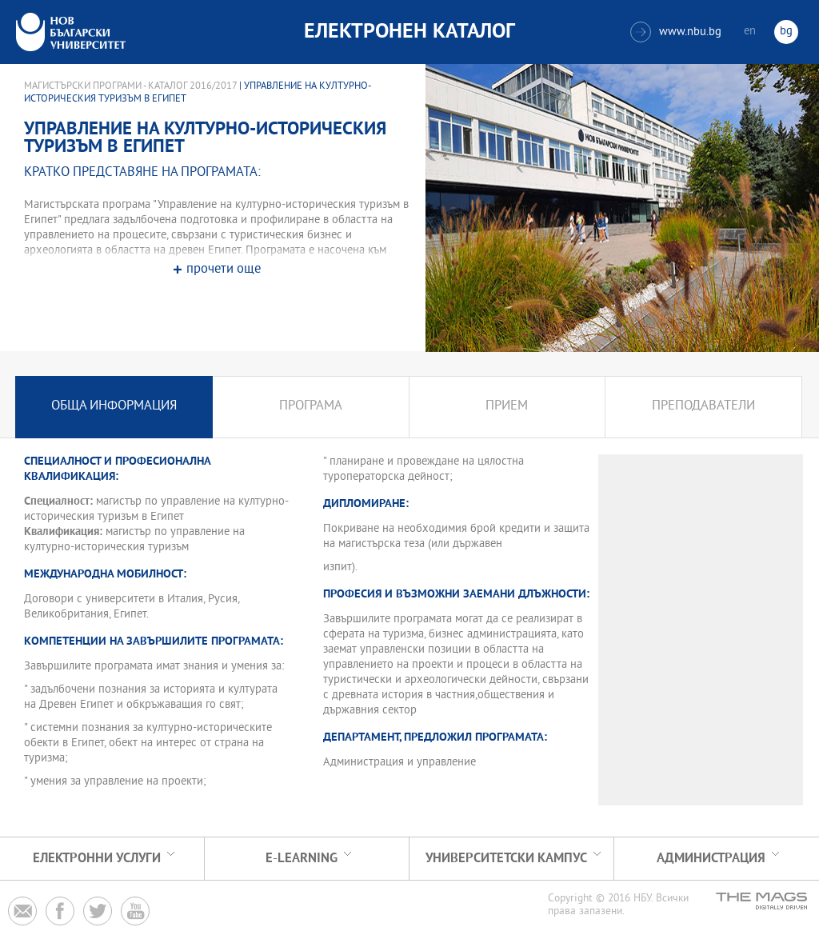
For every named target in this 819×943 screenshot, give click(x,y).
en (750, 31)
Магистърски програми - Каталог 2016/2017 (130, 86)
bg (786, 31)
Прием (506, 406)
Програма (310, 406)
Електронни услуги (97, 858)
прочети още (223, 270)
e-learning (302, 858)
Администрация (711, 858)
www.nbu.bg (675, 32)
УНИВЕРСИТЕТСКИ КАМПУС (506, 858)
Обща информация (114, 406)
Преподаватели (703, 406)
